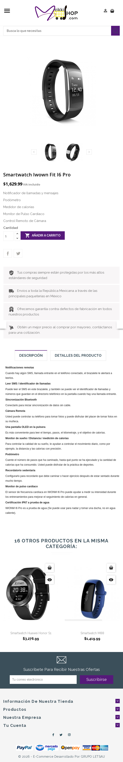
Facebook (52, 735)
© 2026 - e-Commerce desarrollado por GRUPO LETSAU (61, 756)
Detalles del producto (78, 355)
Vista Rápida (49, 579)
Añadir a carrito (42, 235)
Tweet (18, 253)
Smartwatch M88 (92, 633)
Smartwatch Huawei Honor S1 (30, 633)
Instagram (69, 735)
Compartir (7, 253)
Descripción (31, 355)
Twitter (61, 735)
